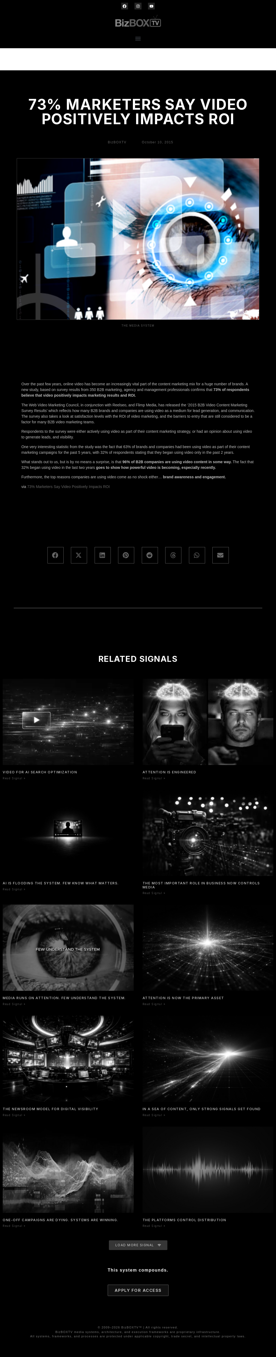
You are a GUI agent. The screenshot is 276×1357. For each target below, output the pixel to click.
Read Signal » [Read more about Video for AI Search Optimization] (14, 778)
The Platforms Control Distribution (184, 1220)
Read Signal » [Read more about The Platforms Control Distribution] (154, 1225)
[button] (138, 38)
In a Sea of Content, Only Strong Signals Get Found (202, 1109)
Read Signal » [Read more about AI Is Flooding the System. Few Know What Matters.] (14, 889)
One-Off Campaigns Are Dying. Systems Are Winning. (60, 1220)
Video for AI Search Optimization (40, 772)
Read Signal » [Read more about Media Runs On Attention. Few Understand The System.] (14, 1004)
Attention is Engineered (169, 772)
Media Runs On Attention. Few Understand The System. (64, 998)
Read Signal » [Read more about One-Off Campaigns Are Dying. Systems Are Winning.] (14, 1225)
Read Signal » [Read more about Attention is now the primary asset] (154, 1004)
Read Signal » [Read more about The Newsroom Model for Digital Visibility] (14, 1115)
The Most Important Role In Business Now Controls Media (201, 885)
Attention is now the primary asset (183, 998)
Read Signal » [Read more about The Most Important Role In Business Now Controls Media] (154, 893)
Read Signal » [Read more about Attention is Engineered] (154, 778)
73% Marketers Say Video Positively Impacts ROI (68, 486)
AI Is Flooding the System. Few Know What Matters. (61, 883)
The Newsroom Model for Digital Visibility (51, 1109)
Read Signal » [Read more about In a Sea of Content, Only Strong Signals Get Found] (154, 1115)
